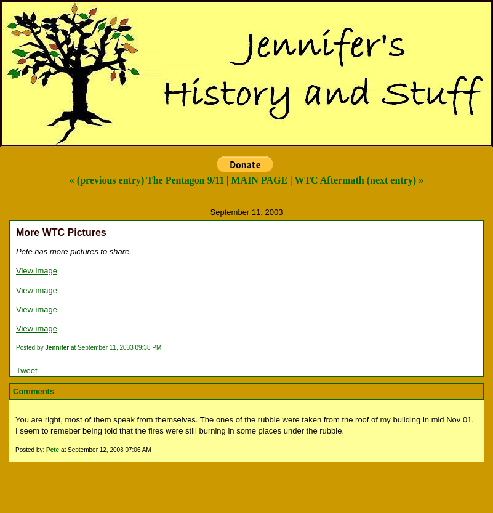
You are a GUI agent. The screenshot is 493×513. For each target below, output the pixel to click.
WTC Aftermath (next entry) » (358, 180)
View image (36, 270)
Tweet (27, 370)
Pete (52, 449)
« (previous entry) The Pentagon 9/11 (147, 180)
